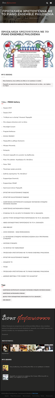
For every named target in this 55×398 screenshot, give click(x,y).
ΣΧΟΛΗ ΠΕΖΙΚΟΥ (8, 136)
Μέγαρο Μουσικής (9, 145)
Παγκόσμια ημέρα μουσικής (12, 169)
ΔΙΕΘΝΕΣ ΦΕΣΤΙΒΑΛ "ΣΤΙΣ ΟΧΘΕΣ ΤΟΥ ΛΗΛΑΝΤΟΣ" (20, 276)
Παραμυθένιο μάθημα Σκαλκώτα (13, 141)
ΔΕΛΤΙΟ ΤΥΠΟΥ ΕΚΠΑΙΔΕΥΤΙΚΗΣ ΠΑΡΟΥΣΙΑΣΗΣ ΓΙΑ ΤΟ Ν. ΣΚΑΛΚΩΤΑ (26, 218)
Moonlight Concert (9, 127)
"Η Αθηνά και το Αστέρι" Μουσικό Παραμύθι (17, 117)
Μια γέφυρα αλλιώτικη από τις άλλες (15, 122)
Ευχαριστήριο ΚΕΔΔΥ (10, 183)
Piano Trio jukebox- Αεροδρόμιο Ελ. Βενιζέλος (18, 159)
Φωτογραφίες (27, 395)
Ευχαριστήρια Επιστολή (10, 178)
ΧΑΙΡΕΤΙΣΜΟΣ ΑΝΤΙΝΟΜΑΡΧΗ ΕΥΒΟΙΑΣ (16, 208)
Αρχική (19, 18)
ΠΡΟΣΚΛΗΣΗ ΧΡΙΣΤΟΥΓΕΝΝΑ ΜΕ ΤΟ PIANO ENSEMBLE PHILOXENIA (26, 271)
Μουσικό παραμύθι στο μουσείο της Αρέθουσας (18, 155)
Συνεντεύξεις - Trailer (38, 395)
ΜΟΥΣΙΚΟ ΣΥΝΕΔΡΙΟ (10, 243)
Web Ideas (35, 393)
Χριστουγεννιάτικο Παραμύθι (12, 188)
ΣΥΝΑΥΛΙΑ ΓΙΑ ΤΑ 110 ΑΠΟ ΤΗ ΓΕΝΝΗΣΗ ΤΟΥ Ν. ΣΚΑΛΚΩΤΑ (23, 213)
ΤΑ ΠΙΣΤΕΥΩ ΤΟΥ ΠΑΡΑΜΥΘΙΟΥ (13, 248)
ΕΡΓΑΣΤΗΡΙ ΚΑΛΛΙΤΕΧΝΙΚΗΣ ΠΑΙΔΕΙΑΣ (16, 192)
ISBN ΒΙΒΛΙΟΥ (7, 227)
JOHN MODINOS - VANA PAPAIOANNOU (16, 232)
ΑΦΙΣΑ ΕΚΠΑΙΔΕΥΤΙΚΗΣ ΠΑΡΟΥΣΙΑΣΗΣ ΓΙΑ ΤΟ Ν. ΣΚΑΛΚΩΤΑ (23, 222)
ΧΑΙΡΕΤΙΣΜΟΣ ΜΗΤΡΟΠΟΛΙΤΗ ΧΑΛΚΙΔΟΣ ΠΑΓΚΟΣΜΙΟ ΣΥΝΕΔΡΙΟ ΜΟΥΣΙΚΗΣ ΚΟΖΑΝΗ (26, 290)
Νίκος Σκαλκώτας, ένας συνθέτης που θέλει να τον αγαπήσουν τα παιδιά (22, 80)
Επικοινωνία (49, 395)
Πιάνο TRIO (7, 164)
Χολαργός (6, 150)
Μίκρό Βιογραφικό (15, 395)
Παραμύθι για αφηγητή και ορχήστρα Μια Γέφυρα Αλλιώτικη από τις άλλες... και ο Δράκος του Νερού (27, 85)
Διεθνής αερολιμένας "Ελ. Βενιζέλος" (15, 174)
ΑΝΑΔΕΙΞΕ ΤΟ (7, 262)
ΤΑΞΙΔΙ (5, 267)
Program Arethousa (9, 131)
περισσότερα (6, 353)
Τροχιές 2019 (7, 108)
